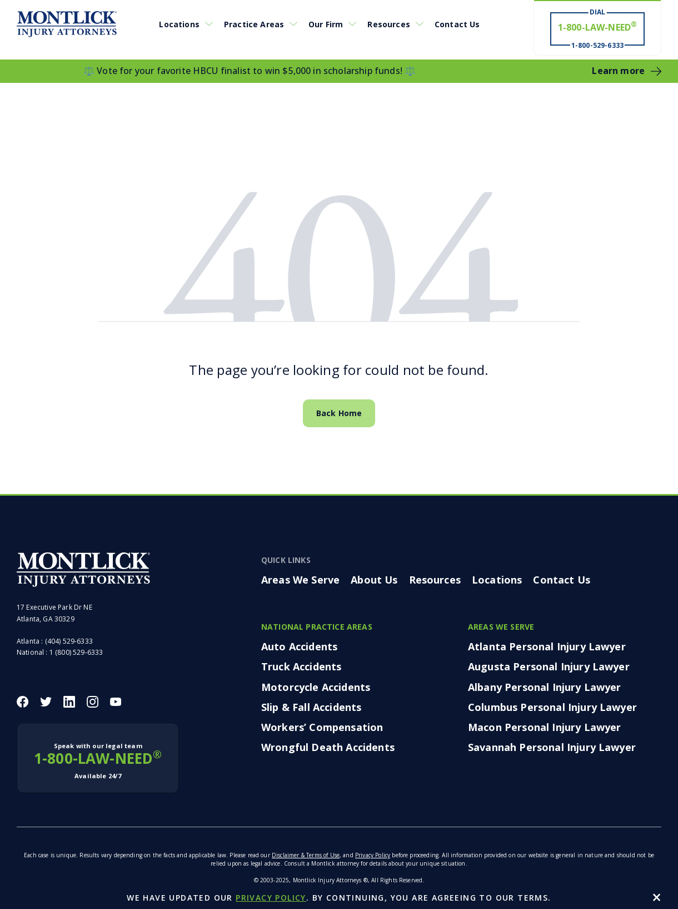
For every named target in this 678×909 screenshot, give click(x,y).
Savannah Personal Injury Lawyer (552, 747)
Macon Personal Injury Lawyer (544, 727)
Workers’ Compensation (322, 727)
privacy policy (271, 897)
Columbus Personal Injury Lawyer (552, 707)
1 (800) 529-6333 (76, 652)
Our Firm (325, 24)
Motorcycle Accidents (315, 687)
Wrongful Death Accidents (328, 747)
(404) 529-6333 (69, 641)
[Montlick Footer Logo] (83, 569)
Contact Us (457, 24)
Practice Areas (254, 24)
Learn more (618, 71)
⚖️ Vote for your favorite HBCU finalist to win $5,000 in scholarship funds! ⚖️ (249, 71)
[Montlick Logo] (67, 24)
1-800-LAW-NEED (98, 761)
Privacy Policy (372, 855)
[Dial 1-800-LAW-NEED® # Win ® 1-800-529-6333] (597, 28)
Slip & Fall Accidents (311, 707)
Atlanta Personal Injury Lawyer (547, 646)
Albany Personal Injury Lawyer (544, 687)
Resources (388, 24)
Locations (179, 24)
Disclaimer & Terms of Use (306, 855)
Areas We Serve (300, 579)
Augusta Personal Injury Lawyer (549, 666)
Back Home (339, 413)
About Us (374, 579)
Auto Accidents (299, 646)
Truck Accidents (301, 666)
